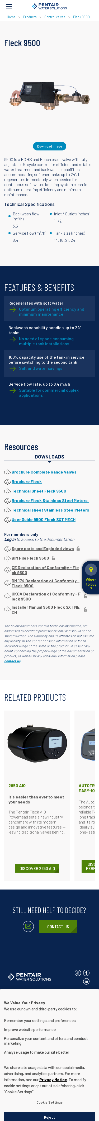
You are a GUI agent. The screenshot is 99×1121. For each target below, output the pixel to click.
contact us (12, 661)
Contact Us (58, 926)
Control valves (54, 17)
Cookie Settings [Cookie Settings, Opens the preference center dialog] (49, 1114)
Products (30, 17)
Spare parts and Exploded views (43, 548)
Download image (49, 146)
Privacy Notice (52, 994)
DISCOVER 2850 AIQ (37, 868)
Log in (10, 539)
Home (11, 17)
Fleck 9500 (81, 17)
